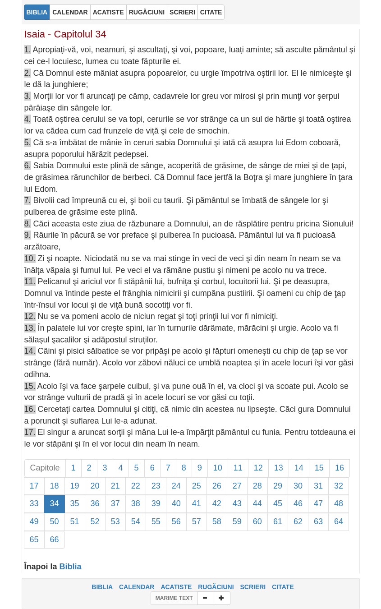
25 (196, 485)
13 (278, 467)
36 (95, 503)
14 (298, 467)
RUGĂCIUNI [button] (147, 12)
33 (34, 503)
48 (338, 503)
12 (258, 467)
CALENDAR (137, 587)
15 (319, 467)
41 (196, 503)
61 (277, 521)
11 (238, 467)
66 (54, 539)
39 (156, 503)
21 (115, 485)
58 (216, 521)
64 (338, 521)
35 (74, 503)
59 (237, 521)
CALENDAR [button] (70, 12)
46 (298, 503)
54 (135, 521)
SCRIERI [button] (182, 12)
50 (54, 521)
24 (176, 485)
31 (318, 485)
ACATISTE (176, 587)
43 (237, 503)
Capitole (45, 467)
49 (34, 521)
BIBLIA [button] (37, 12)
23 (156, 485)
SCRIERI (253, 587)
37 (115, 503)
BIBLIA (102, 587)
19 (74, 485)
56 (176, 521)
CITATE (283, 587)
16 (339, 467)
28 (257, 485)
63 (318, 521)
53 (115, 521)
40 (176, 503)
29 (277, 485)
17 (34, 485)
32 (338, 485)
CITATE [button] (211, 12)
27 (237, 485)
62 (298, 521)
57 (196, 521)
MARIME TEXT (174, 598)
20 (95, 485)
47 (318, 503)
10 (217, 467)
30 (298, 485)
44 (257, 503)
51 (74, 521)
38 (135, 503)
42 (216, 503)
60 (257, 521)
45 (277, 503)
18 (54, 485)
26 (216, 485)
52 (95, 521)
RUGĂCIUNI (216, 587)
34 (54, 503)
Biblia (71, 566)
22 (135, 485)
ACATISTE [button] (108, 12)
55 (156, 521)
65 (34, 539)
